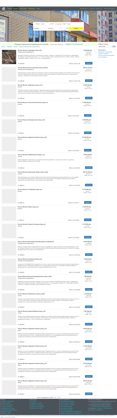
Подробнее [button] (88, 63)
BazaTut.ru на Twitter (36, 408)
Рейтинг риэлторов (7, 404)
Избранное (84, 8)
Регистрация (111, 8)
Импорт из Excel (6, 411)
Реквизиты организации (96, 410)
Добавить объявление (96, 8)
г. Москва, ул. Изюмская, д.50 (104, 408)
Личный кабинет (6, 403)
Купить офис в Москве (66, 408)
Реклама (33, 401)
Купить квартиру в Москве (67, 403)
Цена (51, 28)
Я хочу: (38, 24)
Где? (64, 24)
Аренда (9, 8)
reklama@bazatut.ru (106, 403)
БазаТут (3, 46)
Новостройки (23, 8)
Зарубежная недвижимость (9, 410)
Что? (52, 24)
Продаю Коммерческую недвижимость (29, 46)
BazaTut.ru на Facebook (37, 406)
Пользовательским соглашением (68, 415)
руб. (67, 28)
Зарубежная (31, 8)
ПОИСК (76, 28)
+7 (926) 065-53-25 (95, 403)
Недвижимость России (8, 408)
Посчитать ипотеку (103, 53)
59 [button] (59, 397)
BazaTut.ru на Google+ (37, 404)
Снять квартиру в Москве (67, 404)
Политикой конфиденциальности (85, 415)
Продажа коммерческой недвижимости (71, 411)
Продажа (15, 8)
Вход (105, 8)
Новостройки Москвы (66, 406)
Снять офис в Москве (66, 410)
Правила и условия (36, 403)
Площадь (36, 28)
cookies (13, 417)
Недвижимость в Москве (67, 401)
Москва (15, 46)
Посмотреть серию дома (105, 52)
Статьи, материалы (7, 406)
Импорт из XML (6, 413)
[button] (55, 397)
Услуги (38, 8)
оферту (2, 417)
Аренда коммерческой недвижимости (70, 413)
